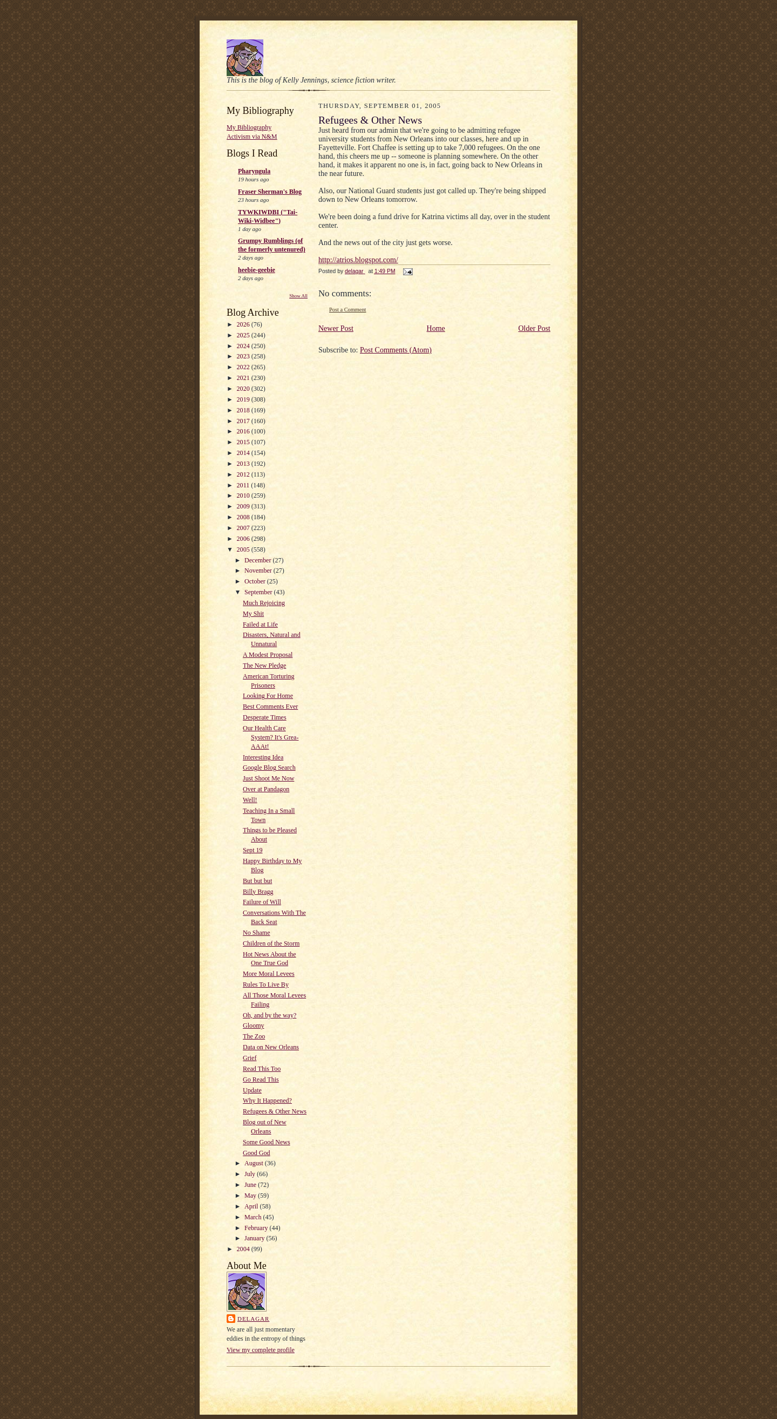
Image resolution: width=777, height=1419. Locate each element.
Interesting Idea (263, 757)
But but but (257, 881)
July (250, 1174)
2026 (244, 324)
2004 (244, 1249)
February (256, 1228)
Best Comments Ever (270, 706)
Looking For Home (268, 696)
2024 (244, 346)
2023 (244, 356)
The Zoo (254, 1036)
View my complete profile (261, 1350)
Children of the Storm (271, 943)
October (255, 581)
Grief (249, 1058)
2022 (244, 367)
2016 (244, 431)
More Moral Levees (269, 973)
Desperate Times (265, 717)
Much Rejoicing (264, 603)
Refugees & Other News (274, 1111)
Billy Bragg (258, 891)
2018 (244, 410)
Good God (256, 1153)
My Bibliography (249, 127)
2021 (244, 378)
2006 (244, 538)
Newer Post (335, 328)
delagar (253, 1318)
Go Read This (261, 1079)
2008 (244, 517)
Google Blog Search (269, 767)
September (259, 592)
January (255, 1238)
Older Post (535, 328)
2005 (244, 549)
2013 (244, 463)
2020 (244, 388)
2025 (244, 335)
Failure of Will (262, 902)
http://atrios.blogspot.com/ (358, 260)
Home (436, 328)
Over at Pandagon (266, 789)
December (258, 560)
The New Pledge (264, 665)
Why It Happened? (267, 1100)
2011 (244, 485)
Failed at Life (260, 624)
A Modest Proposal (267, 654)
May (251, 1195)
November (259, 570)
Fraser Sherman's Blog (270, 191)
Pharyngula (254, 171)
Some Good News (266, 1142)
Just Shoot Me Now (268, 778)
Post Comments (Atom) (396, 350)
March (253, 1217)
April (252, 1206)
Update (252, 1090)
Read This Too (262, 1068)
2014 (244, 453)
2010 (244, 495)
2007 (244, 528)
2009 (244, 506)
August (254, 1163)
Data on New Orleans (271, 1047)
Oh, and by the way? (269, 1015)
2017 (244, 421)
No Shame (256, 932)
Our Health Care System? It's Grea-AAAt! (270, 737)
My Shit (253, 613)
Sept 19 (252, 850)
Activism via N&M (252, 136)
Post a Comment (347, 310)
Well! (250, 800)
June (251, 1185)
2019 (244, 399)
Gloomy (253, 1025)
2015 (244, 442)
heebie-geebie (256, 270)
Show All (298, 295)
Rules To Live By (266, 984)
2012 (244, 474)
